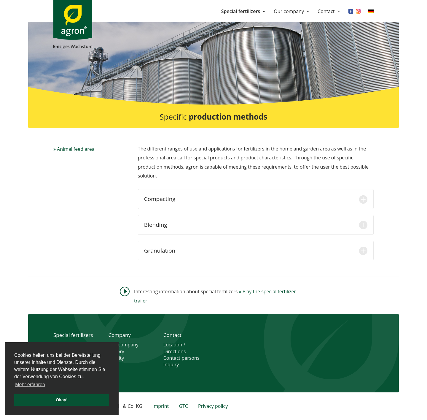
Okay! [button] (62, 399)
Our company (289, 12)
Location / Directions (174, 347)
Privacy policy (213, 406)
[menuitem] (371, 15)
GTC (183, 406)
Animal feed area (75, 149)
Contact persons (181, 358)
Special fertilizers (240, 12)
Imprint (160, 406)
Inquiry (171, 364)
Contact (326, 12)
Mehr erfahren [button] (30, 384)
